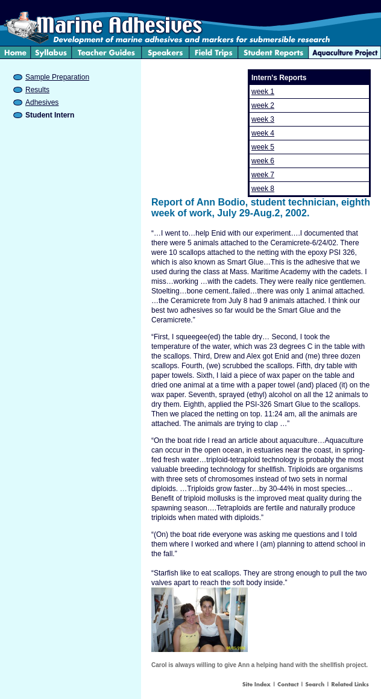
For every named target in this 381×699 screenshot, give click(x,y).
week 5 (262, 147)
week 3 (262, 119)
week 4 (262, 133)
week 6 (262, 161)
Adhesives (41, 102)
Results (37, 90)
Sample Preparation (57, 77)
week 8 (262, 188)
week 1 (262, 91)
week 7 (262, 175)
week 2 (262, 105)
